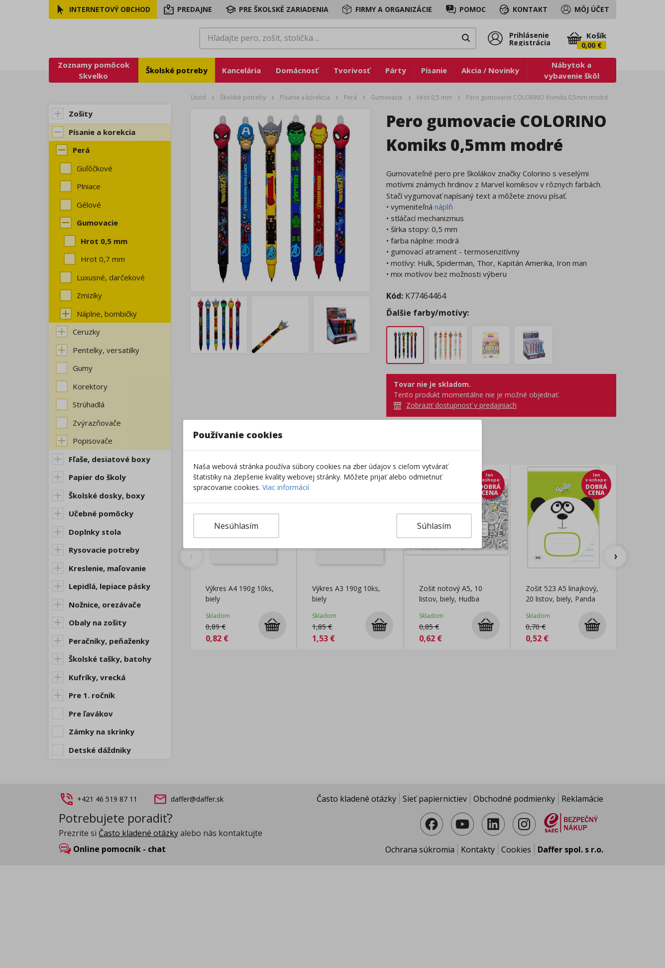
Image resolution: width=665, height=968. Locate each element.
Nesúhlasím (236, 525)
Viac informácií (285, 487)
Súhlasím (434, 525)
